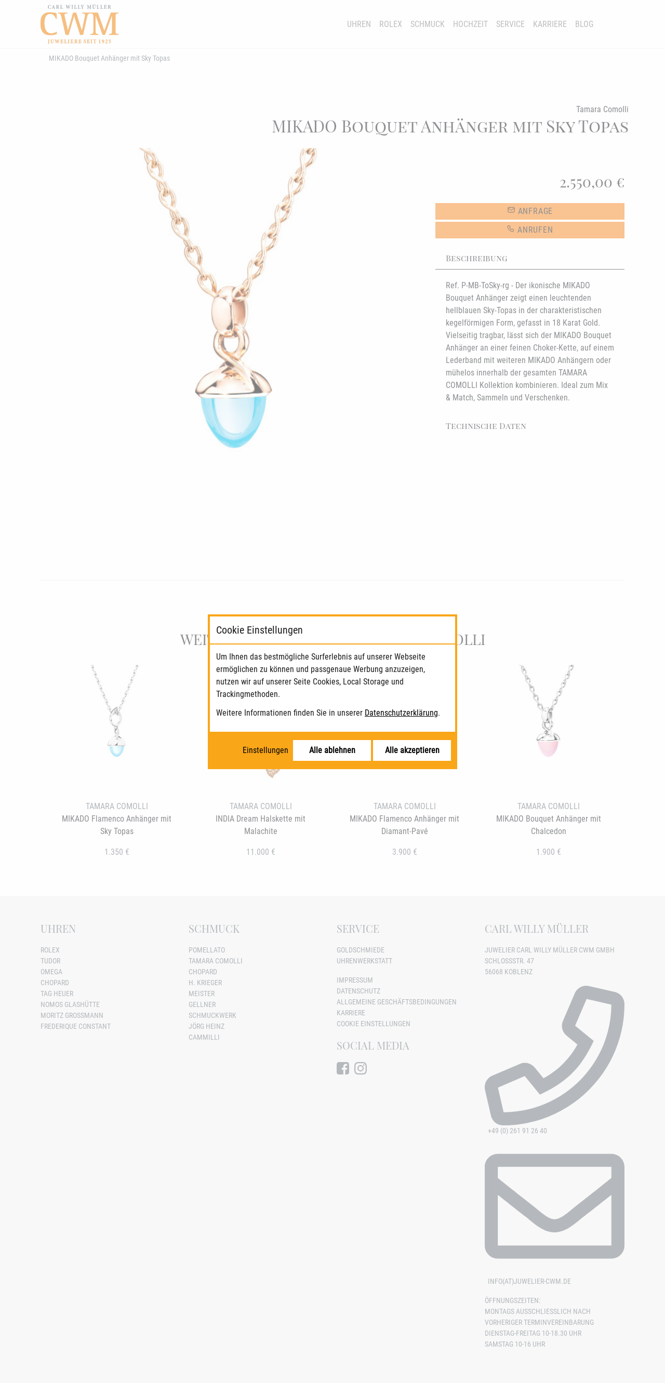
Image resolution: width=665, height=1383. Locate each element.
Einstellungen (265, 750)
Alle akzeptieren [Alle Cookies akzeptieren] (412, 750)
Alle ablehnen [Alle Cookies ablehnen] (332, 750)
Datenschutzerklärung (401, 713)
